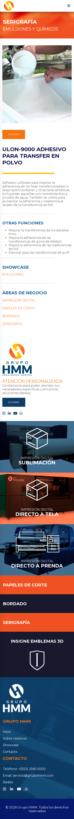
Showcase (11, 745)
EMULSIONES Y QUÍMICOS (30, 28)
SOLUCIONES (13, 274)
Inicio (7, 732)
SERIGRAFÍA (20, 21)
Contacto (10, 752)
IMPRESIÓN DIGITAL (18, 300)
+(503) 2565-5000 (32, 769)
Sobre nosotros (15, 738)
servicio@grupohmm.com (33, 775)
